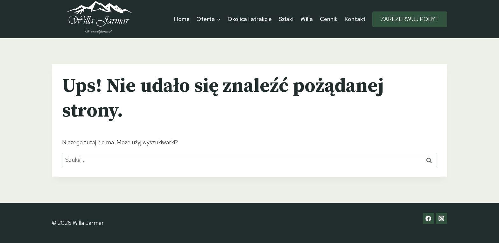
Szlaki (285, 19)
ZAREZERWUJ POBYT (410, 19)
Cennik (329, 19)
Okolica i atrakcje (250, 19)
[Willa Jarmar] (99, 19)
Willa (306, 19)
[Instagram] (441, 218)
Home (182, 19)
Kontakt (355, 19)
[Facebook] (428, 218)
